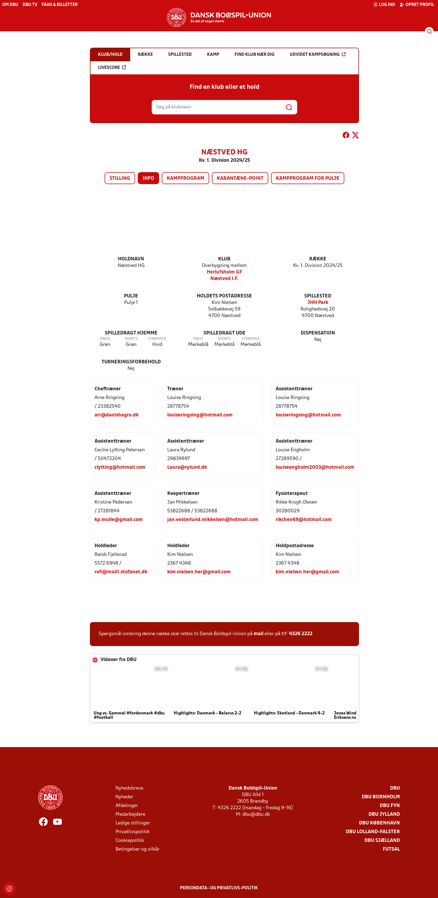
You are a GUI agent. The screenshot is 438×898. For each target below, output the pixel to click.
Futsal (391, 849)
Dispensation (318, 333)
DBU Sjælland (382, 840)
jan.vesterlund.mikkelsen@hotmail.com (212, 520)
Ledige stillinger (132, 823)
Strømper (157, 339)
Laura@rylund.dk (187, 467)
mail (258, 634)
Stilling (120, 178)
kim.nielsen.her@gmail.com (199, 572)
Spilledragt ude (224, 333)
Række (317, 259)
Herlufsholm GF (224, 272)
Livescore (112, 67)
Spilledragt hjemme (131, 333)
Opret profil (417, 4)
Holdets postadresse (224, 296)
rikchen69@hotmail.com (304, 520)
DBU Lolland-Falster (373, 832)
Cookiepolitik (129, 840)
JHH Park (318, 302)
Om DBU (10, 5)
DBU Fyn (390, 805)
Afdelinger (126, 805)
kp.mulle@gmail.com (119, 520)
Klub (224, 259)
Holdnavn (131, 259)
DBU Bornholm (381, 797)
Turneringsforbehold (131, 362)
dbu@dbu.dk (256, 814)
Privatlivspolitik (132, 832)
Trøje (105, 339)
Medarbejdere (130, 814)
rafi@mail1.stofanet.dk (121, 572)
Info (148, 178)
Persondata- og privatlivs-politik (219, 888)
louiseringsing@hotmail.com (200, 415)
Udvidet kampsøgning (318, 54)
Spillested (317, 296)
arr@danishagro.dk (117, 415)
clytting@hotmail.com (120, 467)
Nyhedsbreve (129, 788)
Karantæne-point (240, 178)
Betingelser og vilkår (137, 849)
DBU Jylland (384, 814)
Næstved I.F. (224, 278)
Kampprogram (185, 178)
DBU (395, 788)
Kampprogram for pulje (307, 178)
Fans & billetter (60, 5)
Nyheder (124, 797)
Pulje (131, 296)
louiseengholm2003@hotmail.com (315, 467)
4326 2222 (300, 634)
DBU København (379, 823)
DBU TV (30, 5)
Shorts (131, 339)
